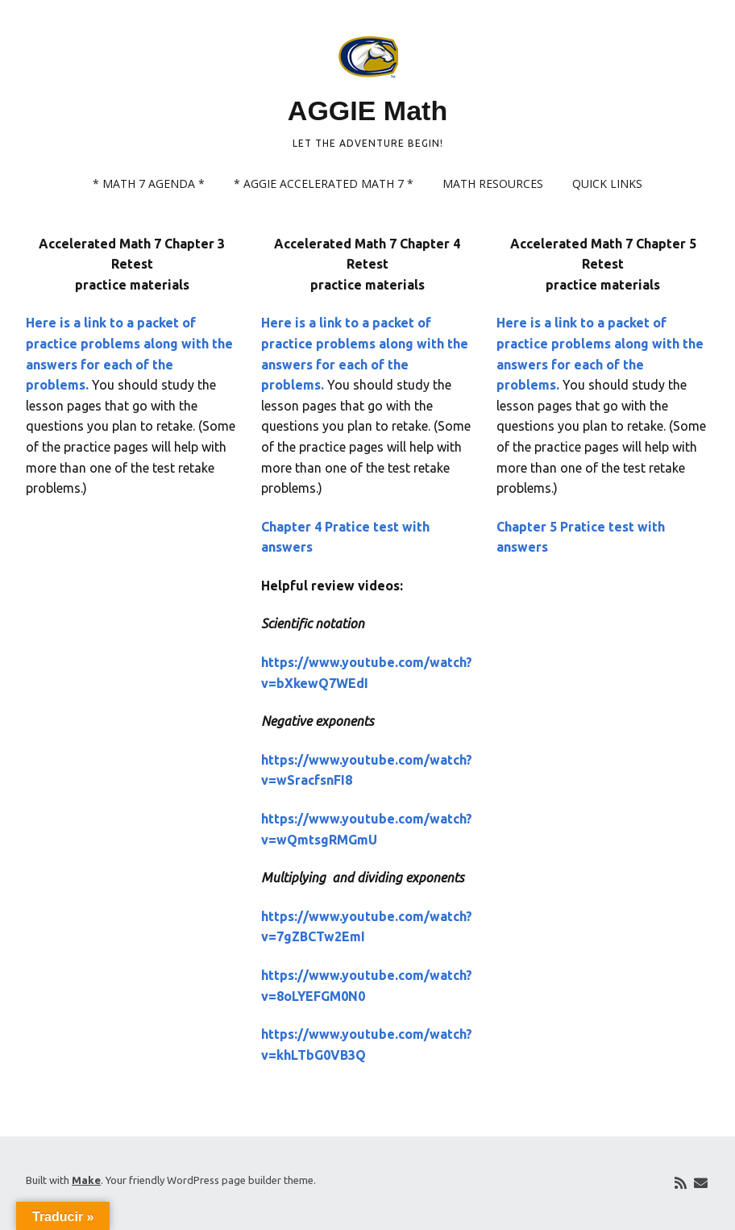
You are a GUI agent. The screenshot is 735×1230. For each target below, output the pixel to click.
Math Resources (492, 183)
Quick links (607, 183)
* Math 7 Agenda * (149, 183)
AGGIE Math (367, 110)
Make (86, 1180)
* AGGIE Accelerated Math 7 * (323, 183)
